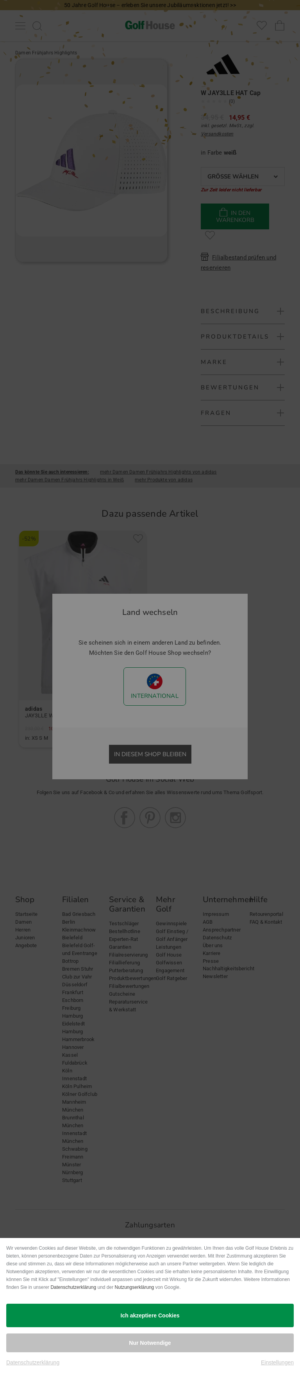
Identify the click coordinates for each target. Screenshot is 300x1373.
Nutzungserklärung (134, 1287)
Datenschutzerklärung (73, 1287)
